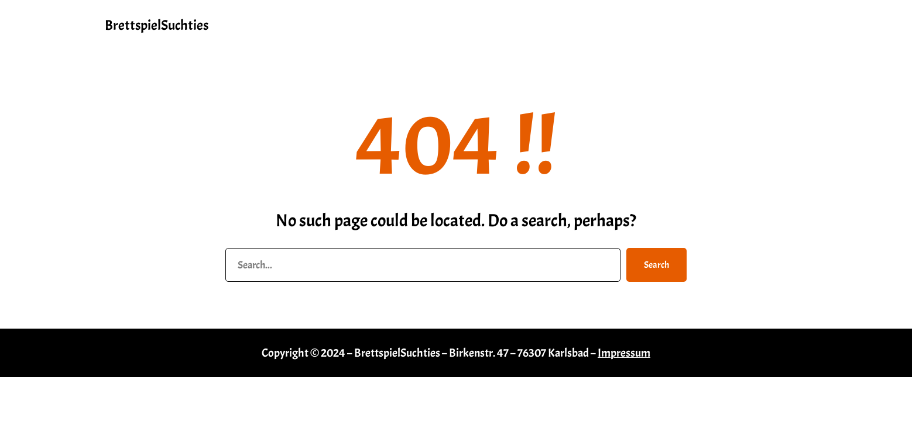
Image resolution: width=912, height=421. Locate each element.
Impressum (624, 353)
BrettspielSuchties (156, 25)
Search (656, 265)
